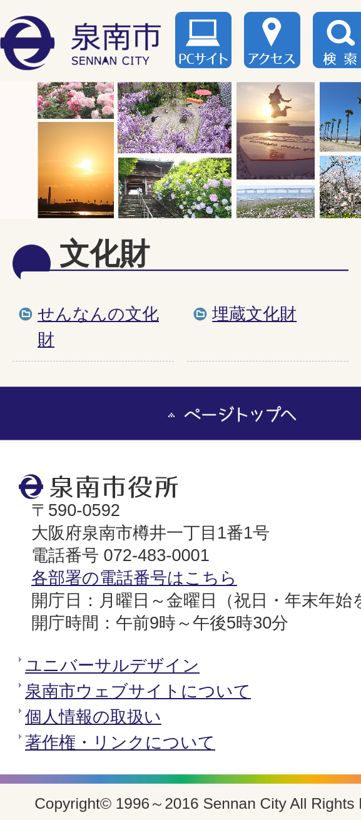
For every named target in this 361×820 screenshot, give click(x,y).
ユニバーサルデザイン (112, 665)
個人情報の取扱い (93, 716)
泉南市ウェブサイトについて (138, 691)
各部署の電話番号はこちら (134, 577)
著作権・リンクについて (120, 742)
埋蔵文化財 (254, 313)
